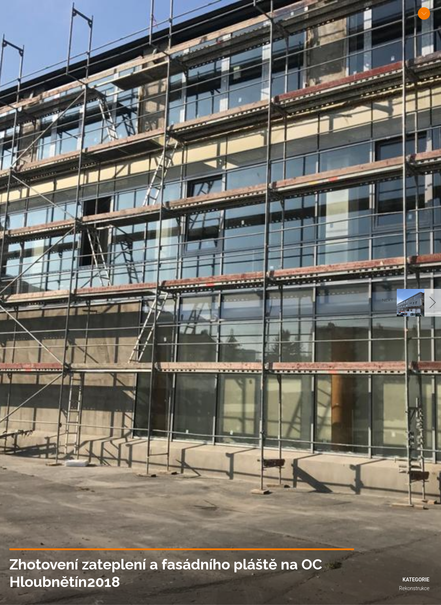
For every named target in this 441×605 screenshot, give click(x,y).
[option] (220, 302)
